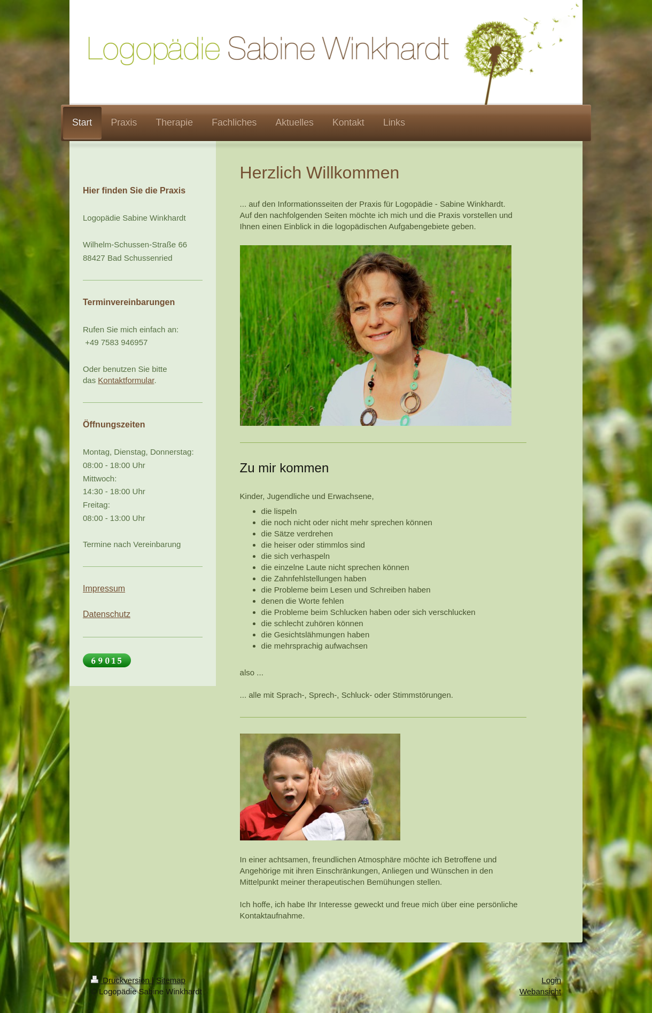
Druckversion (121, 980)
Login (551, 980)
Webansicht (540, 991)
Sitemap (170, 980)
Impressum (104, 588)
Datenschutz (106, 614)
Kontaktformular (126, 380)
